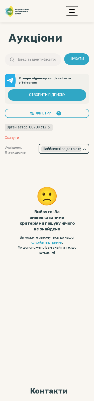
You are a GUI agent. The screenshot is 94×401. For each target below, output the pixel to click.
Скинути (12, 138)
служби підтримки (46, 242)
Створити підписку (47, 95)
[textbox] (61, 149)
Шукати (77, 59)
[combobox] (64, 149)
